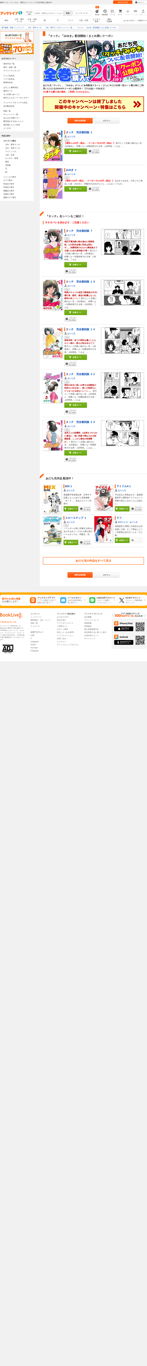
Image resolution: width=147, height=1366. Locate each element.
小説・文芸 (83, 20)
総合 (6, 20)
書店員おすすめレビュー (13, 121)
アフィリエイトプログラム (68, 645)
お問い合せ (61, 638)
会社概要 (88, 617)
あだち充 (71, 136)
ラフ (119, 518)
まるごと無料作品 (10, 87)
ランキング (35, 626)
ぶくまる (7, 128)
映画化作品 (8, 82)
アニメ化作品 (8, 76)
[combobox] (49, 13)
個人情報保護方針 (91, 629)
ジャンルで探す (9, 177)
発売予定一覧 (8, 64)
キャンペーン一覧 (10, 114)
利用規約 (88, 626)
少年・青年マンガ (19, 20)
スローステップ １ (76, 518)
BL (45, 20)
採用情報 (88, 623)
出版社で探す (8, 194)
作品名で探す (8, 184)
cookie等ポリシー (91, 635)
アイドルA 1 (123, 486)
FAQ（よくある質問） (66, 632)
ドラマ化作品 (8, 79)
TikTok (33, 645)
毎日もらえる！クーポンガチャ (16, 98)
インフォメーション (65, 635)
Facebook (34, 651)
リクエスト (61, 642)
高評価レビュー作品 (11, 125)
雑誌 (7, 162)
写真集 (8, 165)
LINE (32, 635)
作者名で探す (8, 187)
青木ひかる (123, 522)
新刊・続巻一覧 (9, 67)
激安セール (8, 91)
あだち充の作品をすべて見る (93, 560)
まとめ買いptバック (11, 94)
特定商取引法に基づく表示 (95, 632)
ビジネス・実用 (11, 158)
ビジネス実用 (96, 20)
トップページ (35, 617)
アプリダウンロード (65, 623)
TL (58, 20)
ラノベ (71, 20)
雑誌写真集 (109, 20)
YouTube (34, 648)
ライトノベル (10, 151)
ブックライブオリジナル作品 (15, 103)
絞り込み (29, 13)
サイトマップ (89, 638)
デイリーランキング (11, 71)
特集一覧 (7, 111)
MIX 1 (68, 486)
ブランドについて (91, 620)
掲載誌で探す (8, 191)
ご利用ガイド (142, 20)
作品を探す (61, 620)
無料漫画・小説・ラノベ (40, 620)
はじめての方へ (129, 20)
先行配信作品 (8, 106)
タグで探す (8, 180)
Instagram (34, 642)
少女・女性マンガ (32, 20)
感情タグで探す (9, 197)
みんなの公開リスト (11, 118)
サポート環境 (62, 629)
